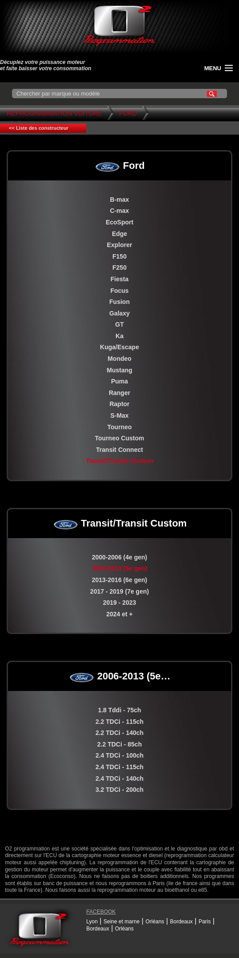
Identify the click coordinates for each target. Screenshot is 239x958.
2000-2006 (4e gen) (119, 557)
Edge (119, 233)
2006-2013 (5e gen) (119, 568)
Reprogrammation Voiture (54, 113)
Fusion (119, 301)
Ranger (119, 392)
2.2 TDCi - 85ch (119, 744)
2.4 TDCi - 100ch (119, 755)
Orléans (154, 921)
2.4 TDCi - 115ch (119, 766)
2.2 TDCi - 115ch (119, 721)
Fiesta (119, 279)
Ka (119, 335)
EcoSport (119, 222)
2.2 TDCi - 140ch (119, 732)
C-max (119, 210)
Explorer (119, 244)
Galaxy (119, 313)
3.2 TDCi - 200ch (119, 789)
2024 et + (119, 614)
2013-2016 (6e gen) (119, 579)
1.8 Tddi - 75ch (119, 710)
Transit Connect (119, 449)
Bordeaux (181, 921)
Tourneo (120, 427)
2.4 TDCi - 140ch (119, 778)
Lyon (92, 921)
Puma (119, 381)
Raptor (119, 403)
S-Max (119, 415)
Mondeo (119, 358)
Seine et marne (121, 921)
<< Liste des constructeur (38, 128)
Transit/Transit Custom (119, 460)
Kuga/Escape (119, 347)
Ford (128, 113)
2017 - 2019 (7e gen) (119, 591)
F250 (119, 267)
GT (119, 324)
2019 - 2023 (119, 602)
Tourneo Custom (119, 438)
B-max (119, 199)
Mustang (119, 370)
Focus (119, 290)
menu (212, 68)
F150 (119, 256)
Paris (205, 921)
